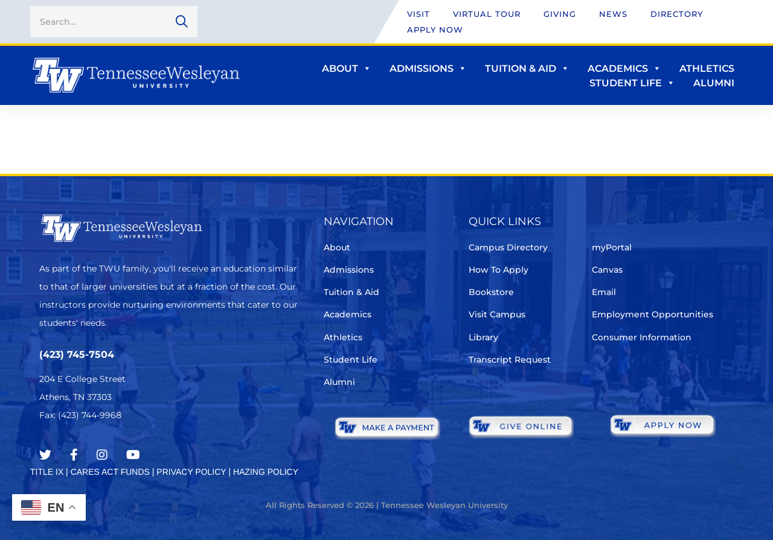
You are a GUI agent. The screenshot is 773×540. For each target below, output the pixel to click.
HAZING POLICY (265, 472)
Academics (624, 68)
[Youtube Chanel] (133, 455)
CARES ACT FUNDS (110, 472)
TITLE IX (46, 472)
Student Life (632, 83)
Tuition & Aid (527, 68)
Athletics (706, 68)
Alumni (713, 83)
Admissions (428, 68)
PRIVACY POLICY (191, 472)
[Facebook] (74, 455)
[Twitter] (45, 455)
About (346, 68)
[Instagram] (102, 455)
